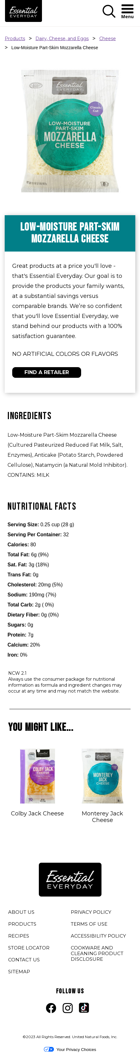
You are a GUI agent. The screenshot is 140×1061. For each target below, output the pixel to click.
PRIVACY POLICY (91, 913)
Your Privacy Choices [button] (70, 1049)
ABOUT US (21, 912)
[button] (109, 16)
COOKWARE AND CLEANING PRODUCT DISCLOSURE (97, 954)
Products (15, 38)
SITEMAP (19, 972)
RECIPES (18, 936)
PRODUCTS (22, 924)
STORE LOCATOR (28, 948)
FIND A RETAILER (46, 372)
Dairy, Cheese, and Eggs (62, 38)
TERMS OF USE (89, 925)
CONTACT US (24, 960)
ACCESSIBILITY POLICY (98, 937)
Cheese (107, 38)
